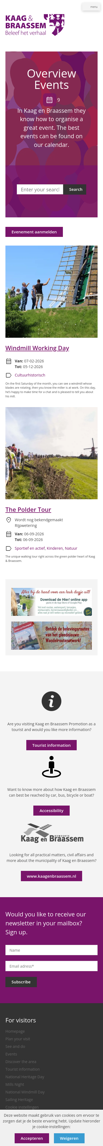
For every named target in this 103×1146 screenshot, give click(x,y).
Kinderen (55, 548)
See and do (15, 1046)
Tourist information (51, 745)
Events (11, 1054)
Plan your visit (17, 1038)
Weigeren (69, 1138)
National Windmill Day (25, 1092)
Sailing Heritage (19, 1099)
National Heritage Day (24, 1076)
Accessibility (51, 810)
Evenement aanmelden (34, 231)
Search (75, 189)
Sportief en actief (30, 548)
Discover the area (20, 1061)
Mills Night (14, 1084)
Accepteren (32, 1138)
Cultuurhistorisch (30, 375)
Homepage (15, 1031)
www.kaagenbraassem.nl (51, 876)
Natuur (71, 548)
